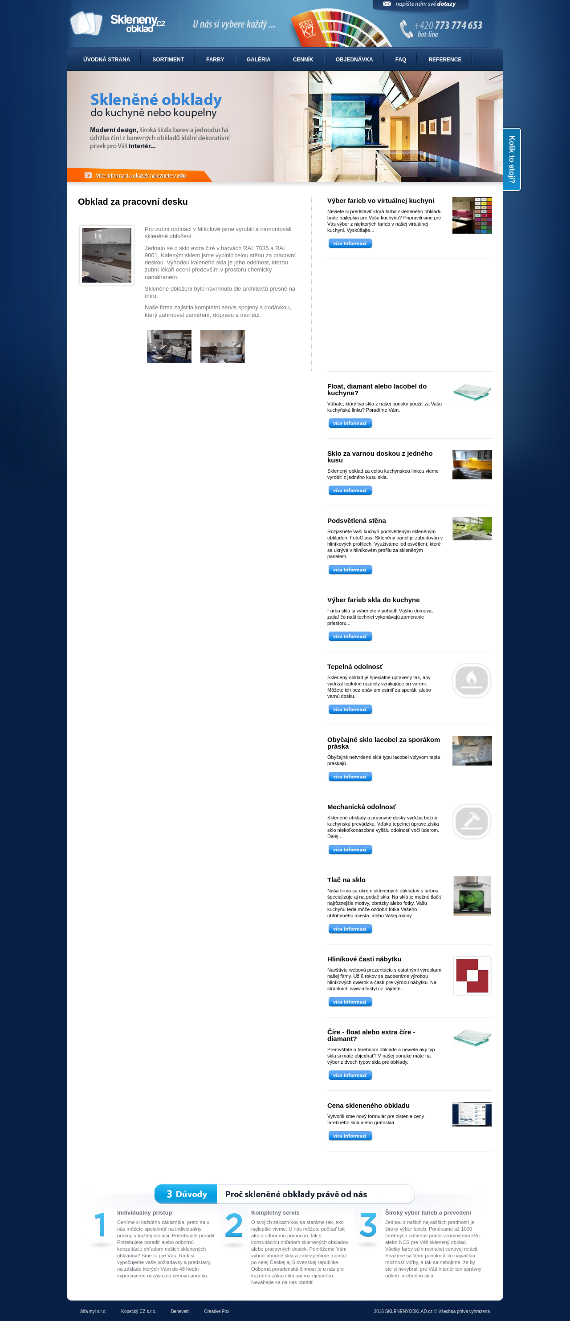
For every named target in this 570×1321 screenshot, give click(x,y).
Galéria (259, 60)
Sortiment (168, 60)
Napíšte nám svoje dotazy (421, 8)
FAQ (401, 60)
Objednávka (354, 60)
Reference (444, 60)
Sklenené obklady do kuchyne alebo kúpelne (285, 24)
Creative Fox (216, 1311)
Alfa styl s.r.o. (93, 1311)
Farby (215, 60)
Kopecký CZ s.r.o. (138, 1311)
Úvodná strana (106, 60)
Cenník (303, 60)
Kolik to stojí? (513, 159)
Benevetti (180, 1311)
